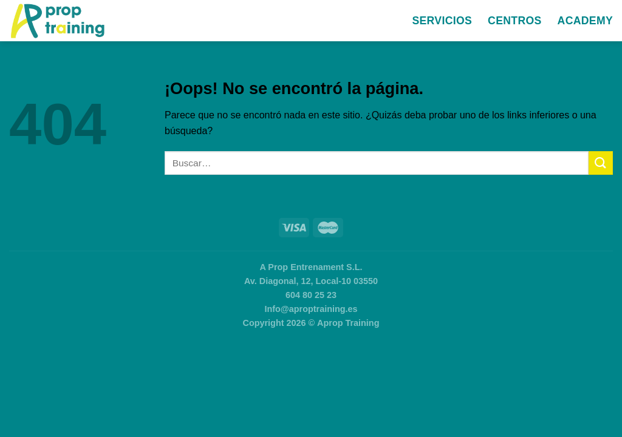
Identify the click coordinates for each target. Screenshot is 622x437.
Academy (585, 21)
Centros (514, 21)
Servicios (442, 21)
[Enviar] (601, 163)
